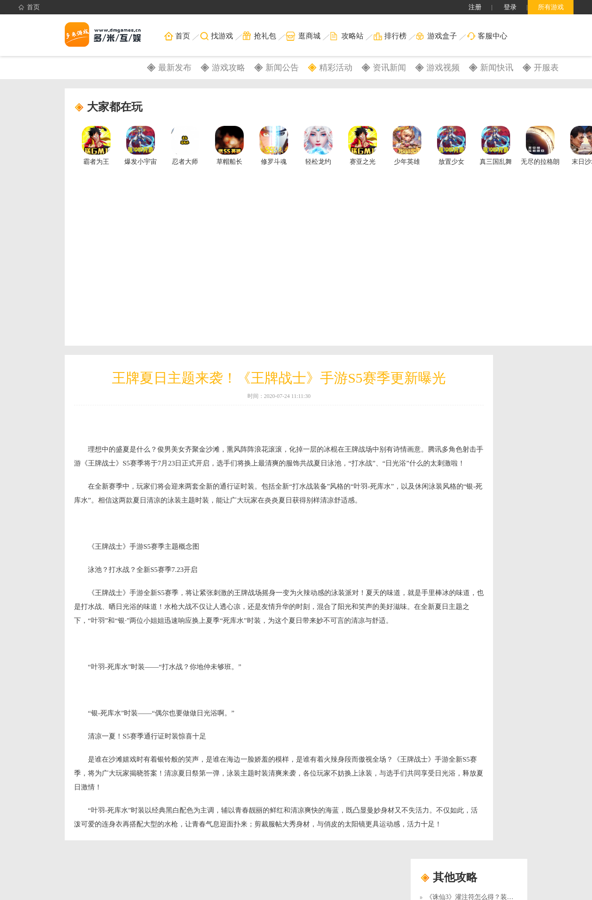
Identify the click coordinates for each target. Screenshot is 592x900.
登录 (510, 7)
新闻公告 (282, 67)
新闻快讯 (496, 67)
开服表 (546, 67)
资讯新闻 (389, 67)
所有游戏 (551, 7)
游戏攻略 (228, 67)
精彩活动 (335, 67)
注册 (475, 7)
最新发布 (174, 67)
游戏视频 (443, 67)
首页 (29, 7)
